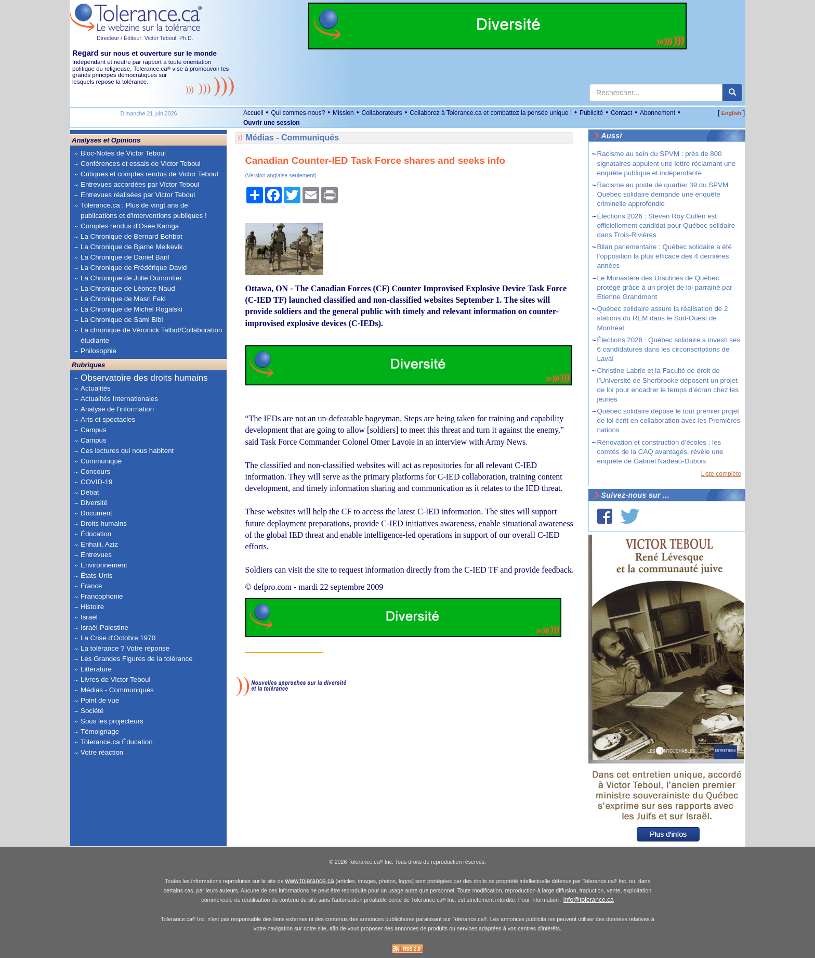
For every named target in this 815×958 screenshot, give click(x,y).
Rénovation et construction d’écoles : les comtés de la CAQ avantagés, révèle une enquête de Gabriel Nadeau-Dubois (660, 451)
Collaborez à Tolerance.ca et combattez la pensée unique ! (491, 112)
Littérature (96, 669)
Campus (94, 430)
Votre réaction (102, 752)
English (731, 113)
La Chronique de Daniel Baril (125, 257)
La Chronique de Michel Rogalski (131, 309)
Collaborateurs (381, 112)
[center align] (732, 92)
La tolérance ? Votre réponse (125, 648)
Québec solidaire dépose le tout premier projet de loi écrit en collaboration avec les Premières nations (669, 420)
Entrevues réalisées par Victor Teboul (138, 195)
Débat (90, 492)
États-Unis (96, 575)
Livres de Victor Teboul (115, 679)
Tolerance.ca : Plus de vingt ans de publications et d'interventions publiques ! (144, 210)
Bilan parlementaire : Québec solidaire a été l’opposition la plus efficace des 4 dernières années (664, 256)
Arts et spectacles (108, 419)
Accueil (253, 112)
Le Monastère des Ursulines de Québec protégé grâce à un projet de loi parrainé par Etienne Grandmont (664, 287)
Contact (621, 112)
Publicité (591, 112)
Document (96, 513)
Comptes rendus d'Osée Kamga (130, 226)
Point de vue (100, 700)
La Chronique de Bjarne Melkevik (131, 247)
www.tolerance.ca (309, 881)
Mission (343, 112)
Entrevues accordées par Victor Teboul (140, 184)
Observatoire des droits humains (144, 378)
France (91, 586)
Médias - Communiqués (117, 690)
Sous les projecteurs (112, 721)
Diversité (94, 503)
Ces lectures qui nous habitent (127, 451)
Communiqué (101, 461)
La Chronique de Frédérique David (134, 267)
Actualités (96, 388)
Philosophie (98, 351)
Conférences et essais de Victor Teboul (141, 163)
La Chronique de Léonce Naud (128, 288)
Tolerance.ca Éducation (117, 742)
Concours (95, 471)
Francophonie (102, 596)
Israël (89, 617)
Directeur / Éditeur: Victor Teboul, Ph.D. (145, 38)
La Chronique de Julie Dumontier (131, 278)
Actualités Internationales (119, 399)
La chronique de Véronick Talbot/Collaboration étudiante (151, 335)
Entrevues (96, 555)
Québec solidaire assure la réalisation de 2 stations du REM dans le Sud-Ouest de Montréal (662, 318)
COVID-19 (96, 482)
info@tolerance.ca (588, 899)
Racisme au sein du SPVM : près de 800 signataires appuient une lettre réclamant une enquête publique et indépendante (666, 163)
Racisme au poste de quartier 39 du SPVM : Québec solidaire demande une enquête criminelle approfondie (664, 194)
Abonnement (657, 112)
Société (92, 711)
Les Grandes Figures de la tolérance (137, 659)
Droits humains (104, 523)
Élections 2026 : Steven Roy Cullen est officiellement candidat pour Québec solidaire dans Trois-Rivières (666, 225)
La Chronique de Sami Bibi (122, 319)
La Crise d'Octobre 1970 (118, 638)
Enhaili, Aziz (99, 544)
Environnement (104, 565)
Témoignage (100, 731)
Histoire (92, 607)
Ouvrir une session (271, 122)
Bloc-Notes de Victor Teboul (123, 153)
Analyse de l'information (117, 409)
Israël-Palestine (104, 627)
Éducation (96, 534)
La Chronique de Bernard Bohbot (131, 236)
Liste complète (721, 473)
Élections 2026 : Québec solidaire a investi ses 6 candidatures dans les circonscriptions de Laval (669, 349)
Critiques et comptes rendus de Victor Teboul (149, 174)
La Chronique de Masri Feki (123, 299)
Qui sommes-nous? (298, 112)
